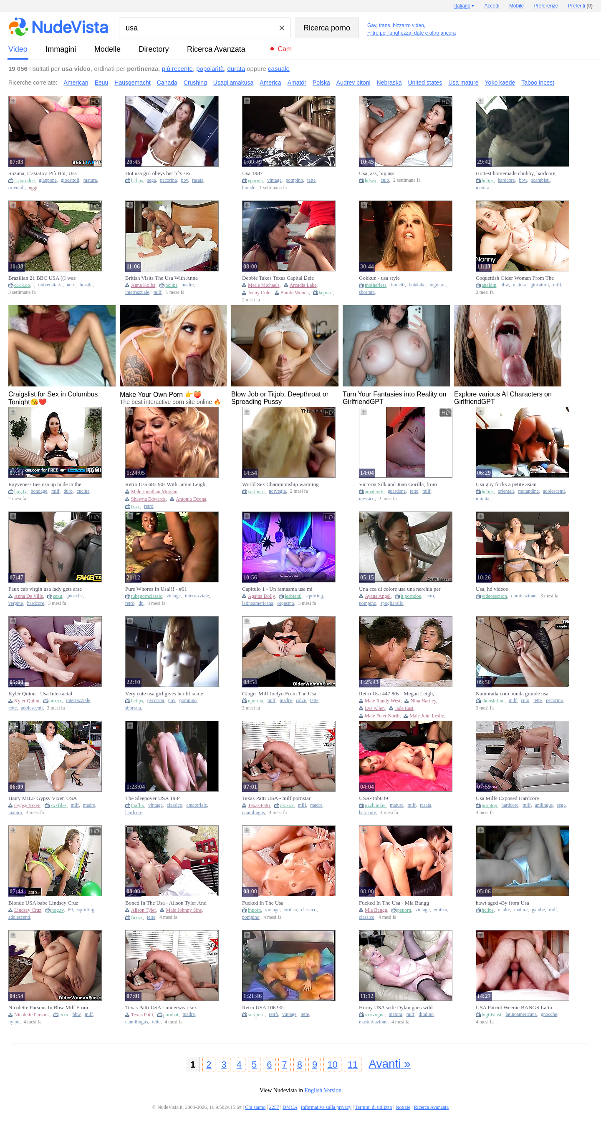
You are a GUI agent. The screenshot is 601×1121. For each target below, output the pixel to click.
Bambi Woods (294, 293)
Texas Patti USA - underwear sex (161, 1007)
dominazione (523, 596)
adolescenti (554, 491)
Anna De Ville (28, 596)
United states (425, 82)
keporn (326, 293)
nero (71, 285)
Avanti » (390, 1063)
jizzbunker (375, 805)
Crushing (195, 82)
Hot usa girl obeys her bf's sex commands (158, 173)
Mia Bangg (376, 910)
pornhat (171, 1015)
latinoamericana (257, 603)
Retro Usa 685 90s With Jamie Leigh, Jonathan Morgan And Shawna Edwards (166, 484)
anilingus (544, 805)
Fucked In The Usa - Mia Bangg (394, 903)
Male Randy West (382, 701)
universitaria (50, 285)
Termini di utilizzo (373, 1107)
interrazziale (137, 292)
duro (67, 491)
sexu (57, 596)
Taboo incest (537, 82)
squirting (314, 596)
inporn (254, 910)
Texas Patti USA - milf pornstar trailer (276, 798)
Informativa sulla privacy (326, 1107)
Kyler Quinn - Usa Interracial (40, 693)
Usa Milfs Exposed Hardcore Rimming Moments (507, 798)
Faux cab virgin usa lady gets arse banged (45, 589)
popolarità (210, 68)
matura (90, 180)
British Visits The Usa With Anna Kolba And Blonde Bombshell (161, 278)
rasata (197, 180)
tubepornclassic (146, 596)
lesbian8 (293, 596)
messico (367, 499)
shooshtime (493, 701)
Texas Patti (259, 805)
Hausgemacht (132, 82)
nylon (14, 1022)
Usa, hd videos (492, 589)
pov (184, 180)
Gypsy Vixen (27, 805)
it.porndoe (24, 180)
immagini (60, 49)
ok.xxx (287, 805)
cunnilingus (253, 812)
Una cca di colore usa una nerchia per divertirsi (399, 589)
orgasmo (286, 603)
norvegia (277, 491)
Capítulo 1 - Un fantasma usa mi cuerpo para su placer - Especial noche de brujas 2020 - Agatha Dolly (282, 589)
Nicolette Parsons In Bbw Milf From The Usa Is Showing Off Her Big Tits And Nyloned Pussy (48, 1007)
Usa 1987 (252, 173)
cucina (83, 491)
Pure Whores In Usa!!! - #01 (156, 589)
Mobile (516, 6)
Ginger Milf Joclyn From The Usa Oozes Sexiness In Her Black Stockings (279, 693)
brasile (86, 285)
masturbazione (373, 1022)
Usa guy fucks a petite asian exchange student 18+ (506, 484)
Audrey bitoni (353, 82)
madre (188, 285)
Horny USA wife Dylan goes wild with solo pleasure (396, 1007)
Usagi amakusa (233, 82)
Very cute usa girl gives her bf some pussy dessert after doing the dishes (164, 693)
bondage (39, 491)
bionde (248, 188)
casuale (279, 68)
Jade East (404, 708)
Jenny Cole (259, 293)
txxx (135, 506)
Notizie (403, 1107)
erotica (290, 910)
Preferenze (546, 6)
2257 (274, 1107)
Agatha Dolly (261, 596)
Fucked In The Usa (262, 903)
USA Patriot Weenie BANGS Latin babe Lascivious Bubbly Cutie (514, 1007)
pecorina (168, 180)
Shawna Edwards (148, 499)
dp (141, 603)
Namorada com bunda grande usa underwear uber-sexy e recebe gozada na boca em (516, 693)
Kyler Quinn (26, 701)
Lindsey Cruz (27, 910)
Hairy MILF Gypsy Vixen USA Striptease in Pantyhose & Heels (43, 798)
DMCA (290, 1107)
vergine (15, 603)
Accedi (492, 6)
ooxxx (55, 701)
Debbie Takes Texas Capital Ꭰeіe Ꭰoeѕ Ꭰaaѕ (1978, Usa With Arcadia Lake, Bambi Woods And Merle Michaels (281, 278)
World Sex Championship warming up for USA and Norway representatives (280, 484)
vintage (274, 180)
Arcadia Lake (303, 285)
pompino (294, 180)
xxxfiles (59, 805)
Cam (285, 49)
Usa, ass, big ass (376, 173)
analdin (489, 285)
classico (174, 805)
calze (301, 700)
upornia (255, 701)
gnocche (74, 596)
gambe (538, 910)
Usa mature (463, 82)
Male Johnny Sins (184, 910)
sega (151, 180)
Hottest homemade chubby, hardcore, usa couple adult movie (516, 173)
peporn (404, 910)
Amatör (297, 82)
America (270, 82)
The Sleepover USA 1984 (153, 798)
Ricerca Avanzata (216, 49)
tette (311, 180)
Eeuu (102, 82)
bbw (523, 180)
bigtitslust (491, 1015)
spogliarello (391, 603)
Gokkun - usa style (379, 278)
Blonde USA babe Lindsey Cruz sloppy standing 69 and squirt (43, 903)
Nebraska (389, 82)
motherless (375, 285)
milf (158, 292)
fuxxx (137, 917)
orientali (16, 188)
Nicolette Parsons (31, 1015)
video (18, 49)
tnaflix (137, 805)
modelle (107, 49)
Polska (321, 82)
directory (154, 49)
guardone (397, 491)
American (76, 82)
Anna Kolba (143, 285)
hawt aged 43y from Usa (502, 903)
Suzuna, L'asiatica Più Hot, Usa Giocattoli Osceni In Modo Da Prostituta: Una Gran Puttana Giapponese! (42, 173)
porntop (489, 805)
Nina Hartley (423, 701)
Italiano (462, 6)
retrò (148, 506)
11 (353, 1064)
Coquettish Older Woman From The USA (515, 278)
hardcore (506, 180)
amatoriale (197, 805)
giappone (48, 180)
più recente (177, 68)
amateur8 (374, 491)
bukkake (417, 285)
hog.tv (20, 491)
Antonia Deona (191, 499)
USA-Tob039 (373, 798)
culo (385, 180)
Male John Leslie (426, 716)
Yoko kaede (500, 82)
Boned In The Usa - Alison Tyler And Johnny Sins (166, 903)
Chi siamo (255, 1107)
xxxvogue (374, 1015)
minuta (482, 499)
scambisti (540, 180)
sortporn (256, 491)
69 (70, 910)
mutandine (528, 491)
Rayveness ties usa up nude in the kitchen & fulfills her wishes (44, 484)
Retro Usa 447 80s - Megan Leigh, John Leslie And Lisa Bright (396, 693)
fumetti (398, 285)
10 (332, 1064)
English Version (322, 1090)
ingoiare (437, 285)
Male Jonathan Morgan (154, 491)
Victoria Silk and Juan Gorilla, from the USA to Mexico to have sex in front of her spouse (398, 484)
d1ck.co (22, 285)
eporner (255, 180)
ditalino (426, 1014)
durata (236, 68)
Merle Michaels (264, 285)
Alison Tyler (143, 910)
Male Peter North (382, 716)
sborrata (367, 292)
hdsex (370, 180)
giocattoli (70, 180)
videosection (494, 596)
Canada (167, 82)
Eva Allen (375, 708)
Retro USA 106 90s (263, 1007)
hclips (137, 180)
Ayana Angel (378, 596)
